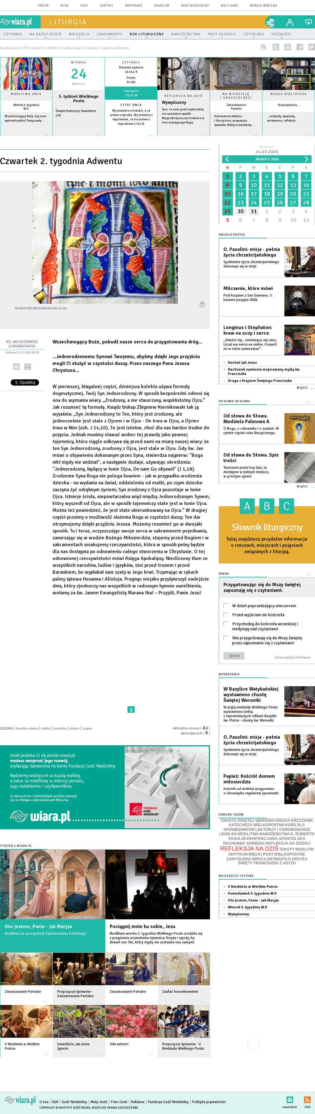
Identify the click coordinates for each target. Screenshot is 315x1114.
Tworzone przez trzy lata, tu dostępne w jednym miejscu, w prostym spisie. (246, 472)
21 (306, 193)
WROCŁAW (262, 859)
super (87, 728)
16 (241, 193)
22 (227, 202)
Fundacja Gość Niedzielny (168, 1102)
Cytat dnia (131, 105)
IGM (55, 1102)
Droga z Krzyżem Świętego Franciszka (260, 380)
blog (65, 5)
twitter (311, 47)
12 (280, 185)
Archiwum (303, 657)
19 (280, 193)
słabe (45, 728)
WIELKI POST (260, 854)
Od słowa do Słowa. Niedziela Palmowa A (246, 418)
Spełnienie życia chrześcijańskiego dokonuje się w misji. (251, 264)
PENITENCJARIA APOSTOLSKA (276, 839)
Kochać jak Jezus (242, 362)
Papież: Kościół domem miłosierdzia (249, 779)
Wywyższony (174, 102)
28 (306, 202)
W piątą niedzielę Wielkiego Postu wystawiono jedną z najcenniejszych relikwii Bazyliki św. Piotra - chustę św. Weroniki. (250, 714)
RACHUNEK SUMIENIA (244, 843)
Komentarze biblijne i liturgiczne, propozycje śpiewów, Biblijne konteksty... (234, 120)
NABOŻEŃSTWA (274, 834)
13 (293, 185)
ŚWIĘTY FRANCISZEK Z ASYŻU (267, 863)
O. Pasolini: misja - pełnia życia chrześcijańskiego (251, 252)
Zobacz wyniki (284, 657)
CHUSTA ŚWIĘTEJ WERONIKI (248, 820)
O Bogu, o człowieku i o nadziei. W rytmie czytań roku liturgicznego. (251, 430)
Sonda (224, 574)
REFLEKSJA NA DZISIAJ (288, 843)
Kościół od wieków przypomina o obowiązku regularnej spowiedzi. (251, 791)
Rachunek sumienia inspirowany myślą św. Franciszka (264, 371)
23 (241, 202)
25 (267, 202)
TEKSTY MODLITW (296, 849)
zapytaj (106, 5)
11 (267, 185)
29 (227, 211)
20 (293, 193)
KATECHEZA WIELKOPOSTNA (257, 825)
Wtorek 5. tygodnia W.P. (26, 107)
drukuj (27, 366)
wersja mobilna (264, 5)
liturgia (68, 22)
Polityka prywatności (209, 1102)
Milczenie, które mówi (248, 288)
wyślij (16, 366)
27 (293, 202)
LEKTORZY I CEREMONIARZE (282, 829)
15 (227, 193)
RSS (307, 1099)
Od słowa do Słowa (234, 401)
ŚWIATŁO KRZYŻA (290, 859)
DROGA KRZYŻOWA (294, 820)
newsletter (287, 47)
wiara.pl (20, 21)
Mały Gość (229, 5)
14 (306, 185)
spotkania (133, 5)
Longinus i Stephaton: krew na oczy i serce (247, 330)
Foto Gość (119, 1102)
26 (280, 202)
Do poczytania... (289, 105)
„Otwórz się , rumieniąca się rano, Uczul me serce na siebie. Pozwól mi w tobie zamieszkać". (250, 344)
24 (254, 202)
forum (43, 5)
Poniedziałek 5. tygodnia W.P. (252, 893)
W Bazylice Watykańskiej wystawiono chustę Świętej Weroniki (250, 694)
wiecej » (78, 138)
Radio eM (161, 5)
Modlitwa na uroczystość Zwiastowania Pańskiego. (46, 933)
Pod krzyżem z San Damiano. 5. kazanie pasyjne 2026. (248, 297)
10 (254, 185)
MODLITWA (248, 834)
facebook (300, 47)
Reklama (137, 1102)
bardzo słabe (27, 728)
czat (84, 5)
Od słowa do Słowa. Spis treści (251, 457)
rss (275, 47)
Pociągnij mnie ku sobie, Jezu (142, 926)
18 (267, 193)
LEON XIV (228, 834)
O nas (43, 1102)
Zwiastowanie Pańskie (236, 107)
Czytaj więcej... (184, 138)
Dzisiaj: (267, 150)
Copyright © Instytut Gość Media (64, 1108)
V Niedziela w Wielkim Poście (253, 886)
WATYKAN (238, 854)
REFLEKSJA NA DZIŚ (249, 848)
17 (254, 193)
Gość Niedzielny (195, 5)
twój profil (290, 21)
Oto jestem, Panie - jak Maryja (38, 926)
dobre (74, 728)
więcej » (26, 138)
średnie (59, 728)
